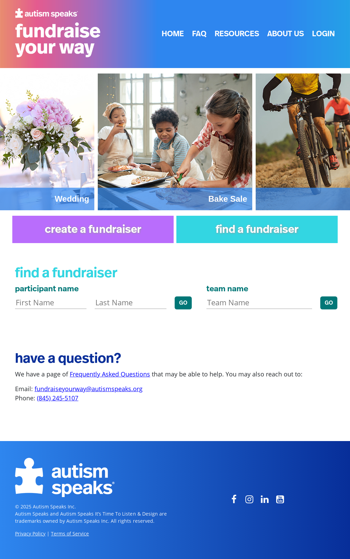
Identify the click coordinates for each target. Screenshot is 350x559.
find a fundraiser (257, 229)
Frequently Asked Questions (110, 374)
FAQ (199, 34)
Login (323, 34)
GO (183, 303)
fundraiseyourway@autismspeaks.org (89, 389)
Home (173, 34)
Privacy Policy (30, 533)
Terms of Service (70, 533)
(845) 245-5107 (57, 398)
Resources (237, 34)
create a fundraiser (93, 229)
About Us (285, 34)
